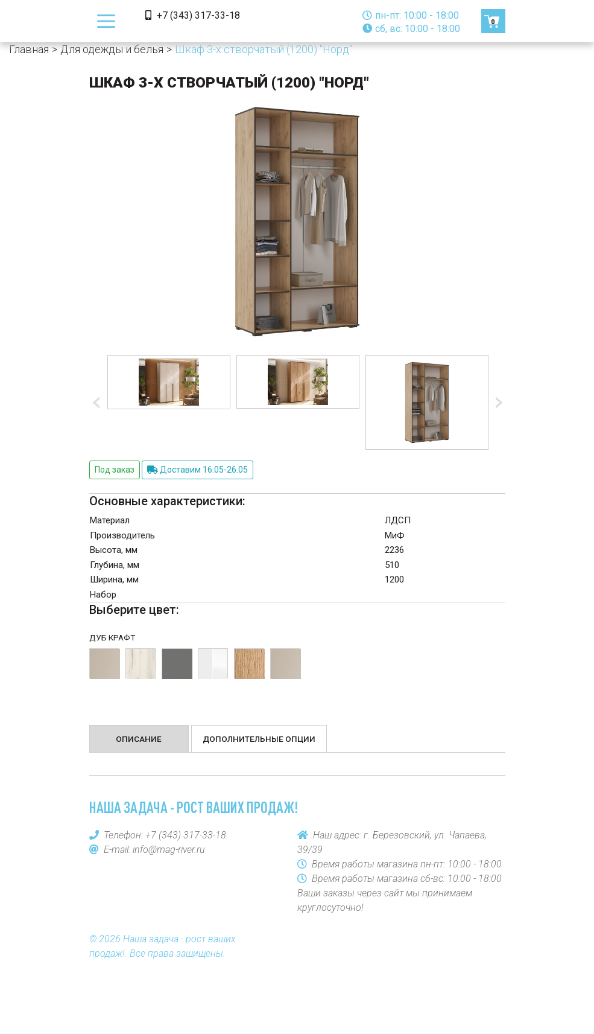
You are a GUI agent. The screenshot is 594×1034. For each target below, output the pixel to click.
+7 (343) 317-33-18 (192, 15)
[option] (168, 382)
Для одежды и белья (111, 49)
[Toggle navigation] (106, 21)
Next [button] (496, 403)
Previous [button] (98, 403)
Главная (29, 49)
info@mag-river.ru (169, 849)
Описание (139, 739)
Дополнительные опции (259, 739)
